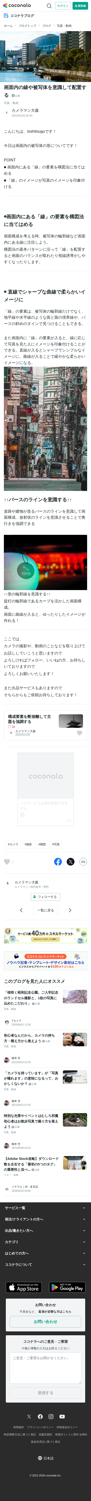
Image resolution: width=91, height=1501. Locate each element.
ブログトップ (27, 26)
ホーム (8, 26)
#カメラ (13, 844)
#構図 (42, 844)
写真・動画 (64, 26)
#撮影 (28, 844)
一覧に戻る (45, 910)
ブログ (46, 26)
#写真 (56, 844)
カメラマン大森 (25, 731)
